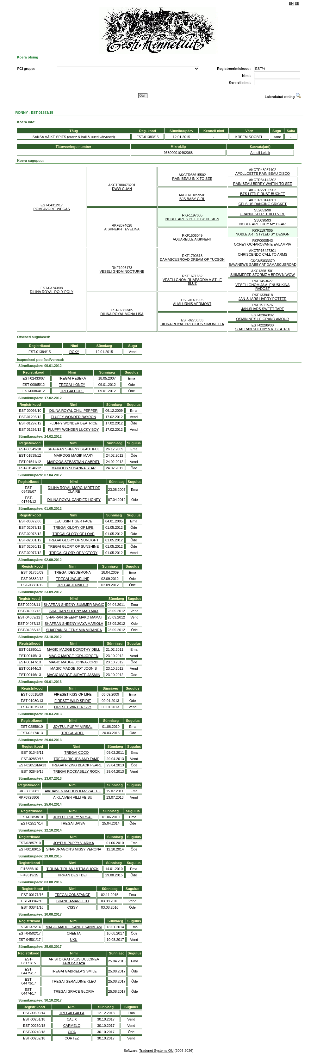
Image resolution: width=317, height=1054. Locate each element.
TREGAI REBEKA (72, 378)
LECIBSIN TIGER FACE (73, 521)
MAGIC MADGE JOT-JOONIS (73, 668)
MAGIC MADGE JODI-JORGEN (73, 656)
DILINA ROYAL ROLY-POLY (51, 292)
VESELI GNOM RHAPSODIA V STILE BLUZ (192, 281)
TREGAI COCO (76, 752)
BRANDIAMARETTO (72, 901)
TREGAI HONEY (72, 385)
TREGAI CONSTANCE (72, 895)
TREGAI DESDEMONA (72, 572)
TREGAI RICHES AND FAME (76, 759)
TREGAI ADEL (72, 733)
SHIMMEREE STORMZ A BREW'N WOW (262, 275)
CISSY (72, 907)
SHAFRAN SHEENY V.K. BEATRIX (262, 329)
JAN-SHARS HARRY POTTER (262, 299)
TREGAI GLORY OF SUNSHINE (73, 546)
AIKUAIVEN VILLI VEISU (72, 797)
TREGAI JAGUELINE (72, 579)
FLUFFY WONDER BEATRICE (73, 423)
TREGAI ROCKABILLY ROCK (76, 771)
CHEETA (74, 933)
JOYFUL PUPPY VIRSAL (72, 726)
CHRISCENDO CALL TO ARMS (262, 254)
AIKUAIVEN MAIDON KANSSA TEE (73, 791)
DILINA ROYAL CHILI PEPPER (73, 410)
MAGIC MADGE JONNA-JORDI (73, 662)
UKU (73, 939)
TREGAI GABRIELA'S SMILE (74, 971)
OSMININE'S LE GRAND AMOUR (262, 319)
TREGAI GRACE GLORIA (74, 991)
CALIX (72, 1019)
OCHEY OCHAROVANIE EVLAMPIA (262, 244)
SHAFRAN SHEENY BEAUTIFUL (73, 449)
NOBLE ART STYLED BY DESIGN (192, 219)
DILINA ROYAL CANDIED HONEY (74, 500)
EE (297, 3)
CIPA (72, 1032)
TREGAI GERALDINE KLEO (74, 981)
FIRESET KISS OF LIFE (72, 694)
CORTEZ (72, 1038)
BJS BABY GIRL (192, 199)
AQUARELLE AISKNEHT (192, 239)
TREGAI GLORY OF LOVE (74, 534)
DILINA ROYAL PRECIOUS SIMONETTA (192, 324)
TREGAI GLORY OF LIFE (73, 527)
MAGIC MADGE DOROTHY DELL (73, 649)
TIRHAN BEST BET (72, 875)
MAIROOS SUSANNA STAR (74, 468)
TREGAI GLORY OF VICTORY (73, 553)
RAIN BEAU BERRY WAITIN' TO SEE (262, 184)
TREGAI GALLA (71, 1013)
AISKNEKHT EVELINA (122, 229)
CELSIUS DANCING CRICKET (263, 204)
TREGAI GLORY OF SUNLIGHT (73, 540)
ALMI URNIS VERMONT (192, 304)
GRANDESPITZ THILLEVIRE (262, 214)
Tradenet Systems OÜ (156, 1050)
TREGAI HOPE (72, 391)
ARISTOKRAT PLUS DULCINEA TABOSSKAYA (74, 961)
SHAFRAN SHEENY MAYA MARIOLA (74, 623)
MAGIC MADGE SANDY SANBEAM (74, 927)
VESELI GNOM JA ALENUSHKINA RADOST (262, 286)
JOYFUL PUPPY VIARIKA (73, 843)
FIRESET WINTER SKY (72, 707)
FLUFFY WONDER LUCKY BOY (73, 429)
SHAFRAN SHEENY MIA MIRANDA (74, 630)
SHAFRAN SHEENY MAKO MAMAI (74, 617)
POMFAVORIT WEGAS (52, 209)
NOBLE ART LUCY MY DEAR (262, 224)
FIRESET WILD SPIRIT (72, 701)
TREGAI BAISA (73, 823)
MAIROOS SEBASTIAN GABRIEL (73, 462)
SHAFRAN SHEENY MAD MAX (73, 611)
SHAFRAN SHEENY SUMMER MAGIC (74, 604)
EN (291, 3)
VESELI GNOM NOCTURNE (122, 271)
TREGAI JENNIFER (72, 585)
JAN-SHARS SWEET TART (262, 309)
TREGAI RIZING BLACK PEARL (76, 765)
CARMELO (71, 1025)
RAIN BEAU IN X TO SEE (192, 178)
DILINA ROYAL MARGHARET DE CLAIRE (74, 489)
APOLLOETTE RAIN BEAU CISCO (262, 173)
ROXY (74, 352)
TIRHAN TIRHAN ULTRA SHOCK (73, 869)
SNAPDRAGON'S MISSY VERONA (73, 849)
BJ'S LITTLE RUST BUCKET (262, 194)
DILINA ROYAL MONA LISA (121, 314)
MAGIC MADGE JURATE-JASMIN (73, 675)
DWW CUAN (122, 189)
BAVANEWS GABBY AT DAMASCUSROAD (262, 264)
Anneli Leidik (260, 153)
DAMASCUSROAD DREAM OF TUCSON (192, 259)
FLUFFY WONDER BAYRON (73, 417)
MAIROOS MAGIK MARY (73, 455)
